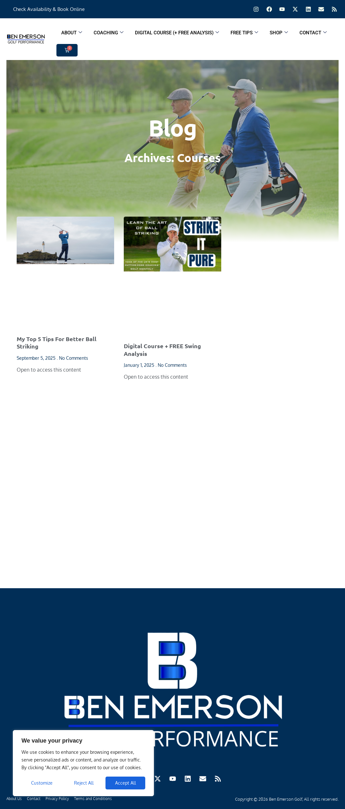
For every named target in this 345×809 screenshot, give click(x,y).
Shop (279, 34)
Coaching (108, 34)
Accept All (125, 783)
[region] (83, 763)
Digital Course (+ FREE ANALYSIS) (177, 34)
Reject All (84, 783)
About (71, 34)
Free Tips (244, 34)
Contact (313, 34)
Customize (42, 783)
